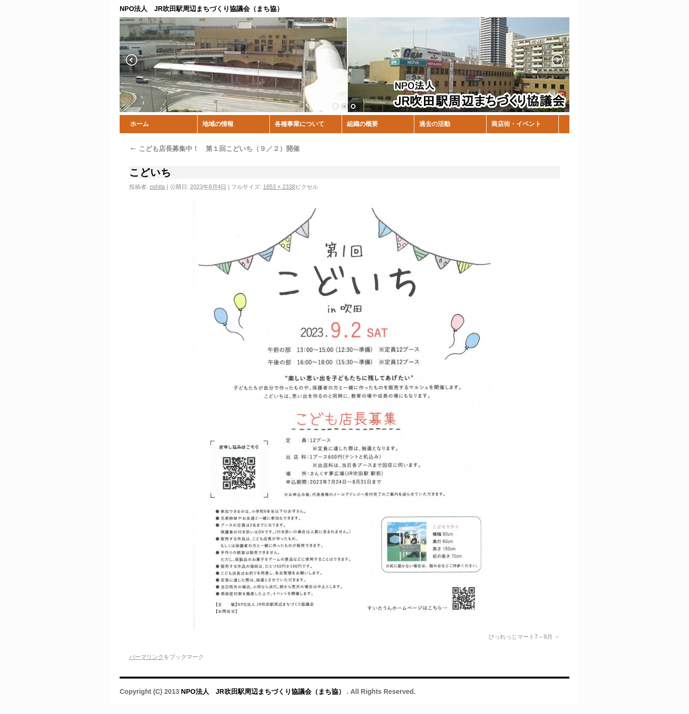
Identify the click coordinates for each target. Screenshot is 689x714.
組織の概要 (362, 123)
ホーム (139, 123)
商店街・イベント (516, 123)
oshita (157, 187)
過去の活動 (434, 123)
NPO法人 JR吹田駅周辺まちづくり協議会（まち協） (263, 691)
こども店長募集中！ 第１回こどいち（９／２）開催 (214, 148)
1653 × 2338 (279, 187)
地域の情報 (217, 123)
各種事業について (299, 123)
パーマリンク (146, 657)
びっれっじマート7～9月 (520, 636)
